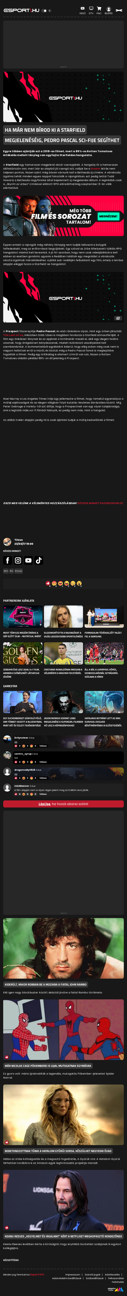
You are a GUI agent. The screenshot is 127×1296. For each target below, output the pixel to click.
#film (6, 571)
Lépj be (44, 804)
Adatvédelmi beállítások (66, 1278)
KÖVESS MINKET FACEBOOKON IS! (100, 503)
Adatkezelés (112, 1274)
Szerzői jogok (92, 1274)
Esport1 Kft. (37, 1274)
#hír (11, 571)
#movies (18, 571)
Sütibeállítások (94, 1278)
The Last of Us (13, 335)
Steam (95, 168)
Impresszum (73, 1274)
